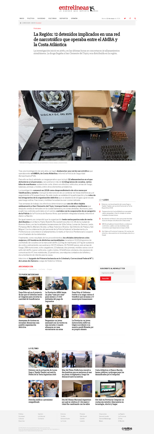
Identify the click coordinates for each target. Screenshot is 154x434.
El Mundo (121, 421)
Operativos (33, 269)
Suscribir (105, 278)
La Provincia (23, 269)
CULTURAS (52, 18)
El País (120, 418)
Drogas (49, 269)
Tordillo (63, 416)
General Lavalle (104, 416)
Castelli (82, 418)
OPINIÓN (74, 18)
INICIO (22, 18)
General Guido (65, 418)
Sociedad (38, 23)
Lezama (82, 421)
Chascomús (103, 414)
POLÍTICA (30, 18)
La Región (121, 414)
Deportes (22, 421)
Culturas (21, 418)
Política (21, 414)
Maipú (101, 421)
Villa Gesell (83, 416)
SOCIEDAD (41, 18)
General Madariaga (105, 418)
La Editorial (41, 416)
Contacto (41, 418)
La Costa (42, 269)
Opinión (40, 414)
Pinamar (82, 414)
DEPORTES (64, 18)
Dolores (63, 414)
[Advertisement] (77, 74)
